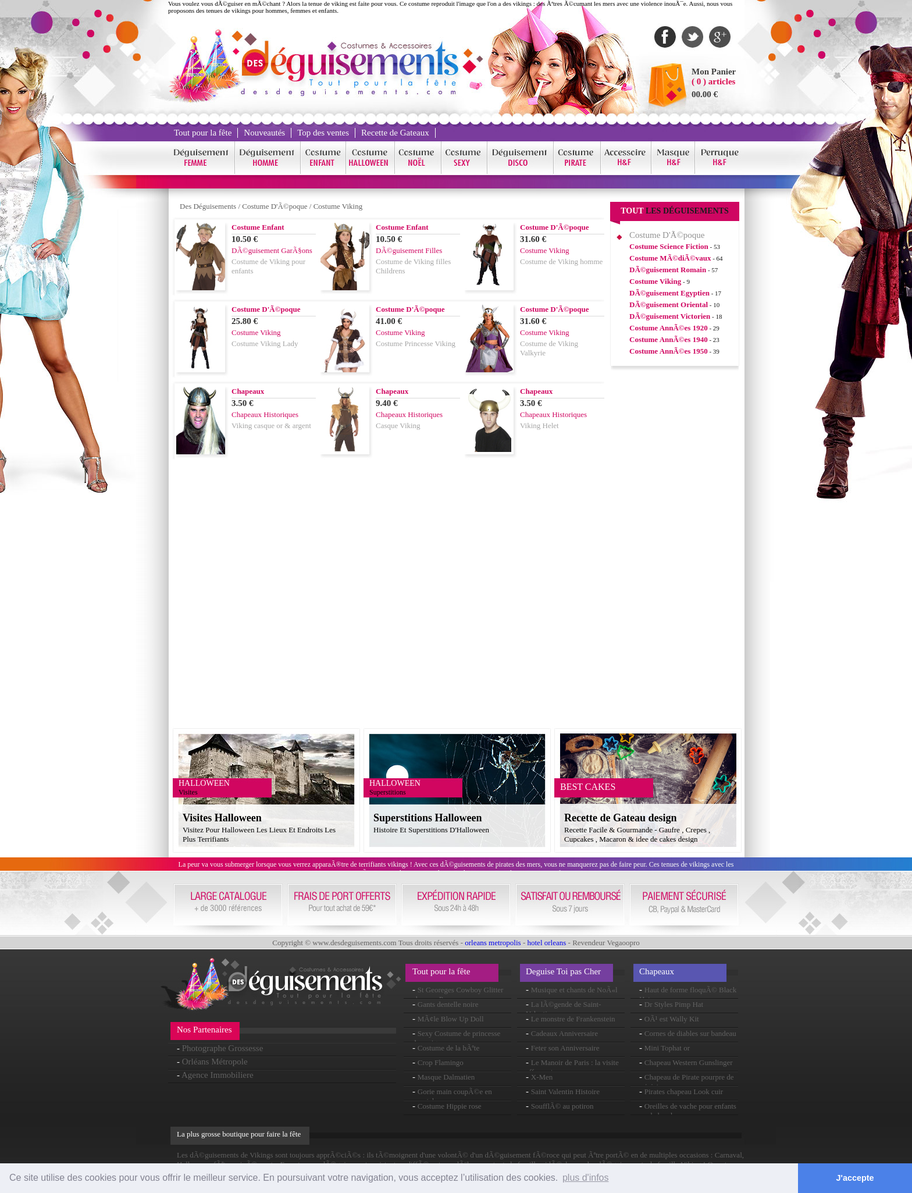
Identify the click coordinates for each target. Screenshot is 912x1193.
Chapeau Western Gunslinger (688, 1062)
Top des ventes (323, 132)
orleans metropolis (493, 942)
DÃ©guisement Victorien (669, 316)
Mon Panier (714, 71)
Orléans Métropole (215, 1061)
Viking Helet (539, 425)
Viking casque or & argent (271, 425)
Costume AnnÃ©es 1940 (668, 339)
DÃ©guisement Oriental (668, 304)
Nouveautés (264, 132)
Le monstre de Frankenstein (573, 1018)
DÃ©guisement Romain (667, 269)
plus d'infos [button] (585, 1178)
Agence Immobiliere (217, 1075)
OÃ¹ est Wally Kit (671, 1018)
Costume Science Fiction (668, 246)
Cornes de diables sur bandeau (690, 1033)
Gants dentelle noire (448, 1004)
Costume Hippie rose (450, 1106)
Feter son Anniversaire (565, 1048)
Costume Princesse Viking (415, 343)
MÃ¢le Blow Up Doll (451, 1018)
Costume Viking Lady (264, 343)
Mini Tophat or (667, 1048)
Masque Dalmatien (446, 1077)
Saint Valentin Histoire (565, 1091)
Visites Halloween (222, 818)
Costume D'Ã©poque (274, 206)
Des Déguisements (208, 206)
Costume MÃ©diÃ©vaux (670, 258)
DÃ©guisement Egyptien (669, 293)
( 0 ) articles (713, 81)
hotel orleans (547, 942)
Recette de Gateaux (395, 132)
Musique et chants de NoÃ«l (574, 989)
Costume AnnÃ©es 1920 (668, 327)
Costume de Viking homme (561, 261)
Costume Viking (338, 206)
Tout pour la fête (202, 132)
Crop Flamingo (441, 1062)
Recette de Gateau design (620, 818)
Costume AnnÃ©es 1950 (668, 351)
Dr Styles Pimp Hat (673, 1004)
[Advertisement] (674, 552)
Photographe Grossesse (222, 1048)
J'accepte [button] (855, 1178)
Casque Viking (398, 425)
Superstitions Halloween (427, 818)
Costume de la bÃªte (448, 1048)
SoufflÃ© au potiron (562, 1106)
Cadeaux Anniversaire (564, 1033)
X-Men (542, 1077)
